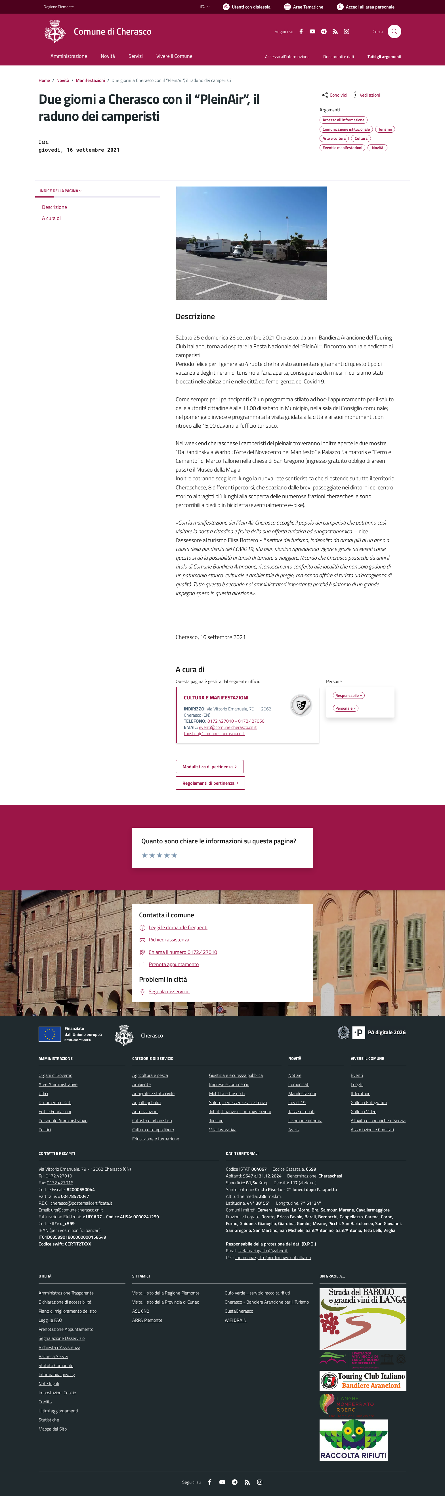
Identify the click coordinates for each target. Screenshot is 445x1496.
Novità (62, 80)
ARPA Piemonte (147, 1320)
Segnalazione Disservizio (62, 1338)
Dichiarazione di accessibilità (65, 1301)
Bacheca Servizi (53, 1356)
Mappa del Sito (53, 1428)
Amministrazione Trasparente (66, 1292)
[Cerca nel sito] (394, 31)
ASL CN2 (140, 1311)
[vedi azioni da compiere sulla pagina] (365, 94)
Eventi (357, 1075)
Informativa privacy (57, 1374)
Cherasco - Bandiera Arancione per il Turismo (267, 1301)
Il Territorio (360, 1093)
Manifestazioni (90, 80)
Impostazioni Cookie (57, 1392)
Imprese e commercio (229, 1084)
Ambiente (141, 1084)
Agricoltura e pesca (150, 1075)
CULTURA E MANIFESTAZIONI (216, 697)
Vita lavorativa (222, 1129)
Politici (45, 1129)
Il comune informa (305, 1120)
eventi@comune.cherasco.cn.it (228, 727)
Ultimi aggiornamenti (58, 1410)
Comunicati (298, 1084)
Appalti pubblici (146, 1102)
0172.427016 (60, 1182)
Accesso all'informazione (287, 56)
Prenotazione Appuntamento (66, 1329)
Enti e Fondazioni (55, 1111)
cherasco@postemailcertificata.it (81, 1203)
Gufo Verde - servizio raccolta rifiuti (257, 1292)
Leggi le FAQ (50, 1320)
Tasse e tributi (301, 1111)
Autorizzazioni (145, 1111)
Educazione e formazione (155, 1138)
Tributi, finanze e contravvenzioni (240, 1111)
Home (44, 80)
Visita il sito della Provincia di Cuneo (165, 1301)
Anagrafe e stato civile (153, 1093)
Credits (45, 1401)
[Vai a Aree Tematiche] (303, 7)
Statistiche (49, 1419)
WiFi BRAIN (236, 1320)
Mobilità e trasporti (227, 1093)
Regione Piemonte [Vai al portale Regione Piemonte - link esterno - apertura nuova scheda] (59, 7)
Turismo (216, 1120)
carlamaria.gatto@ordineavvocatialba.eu (273, 1257)
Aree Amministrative (58, 1084)
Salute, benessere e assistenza (238, 1102)
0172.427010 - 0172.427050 (236, 721)
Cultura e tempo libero (153, 1129)
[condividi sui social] (334, 94)
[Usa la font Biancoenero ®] (246, 7)
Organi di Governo (55, 1075)
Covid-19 (297, 1102)
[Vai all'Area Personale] (365, 7)
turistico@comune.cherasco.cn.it (214, 733)
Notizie (294, 1075)
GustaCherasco (239, 1311)
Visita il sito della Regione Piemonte (166, 1292)
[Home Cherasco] (98, 31)
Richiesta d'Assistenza (59, 1347)
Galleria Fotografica (369, 1102)
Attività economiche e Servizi (378, 1120)
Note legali (49, 1383)
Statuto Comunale (56, 1365)
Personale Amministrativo (63, 1120)
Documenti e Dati (55, 1102)
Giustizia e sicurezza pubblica (236, 1075)
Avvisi (293, 1129)
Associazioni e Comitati (372, 1129)
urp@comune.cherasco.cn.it (77, 1209)
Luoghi (357, 1084)
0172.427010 (59, 1175)
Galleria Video (363, 1111)
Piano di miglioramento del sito (67, 1311)
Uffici (43, 1093)
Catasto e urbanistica (152, 1120)
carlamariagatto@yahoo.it (263, 1250)
